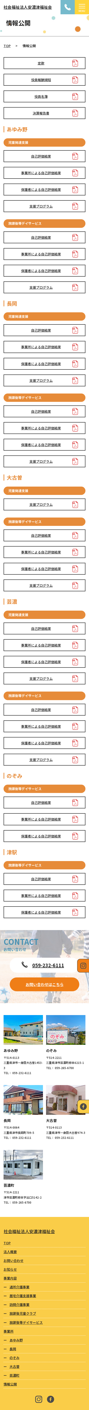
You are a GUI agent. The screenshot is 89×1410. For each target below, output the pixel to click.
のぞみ (14, 1358)
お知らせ (10, 1269)
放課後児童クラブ (22, 1313)
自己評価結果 (41, 156)
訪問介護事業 (19, 1304)
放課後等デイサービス (26, 1322)
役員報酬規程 (41, 79)
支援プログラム (41, 206)
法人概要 (10, 1252)
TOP (7, 45)
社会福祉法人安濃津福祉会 (28, 7)
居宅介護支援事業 (22, 1296)
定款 (41, 63)
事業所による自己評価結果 (41, 172)
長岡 (12, 1349)
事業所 (9, 1331)
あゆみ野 (16, 1340)
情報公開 (10, 1384)
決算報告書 (41, 113)
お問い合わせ (13, 1260)
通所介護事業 (19, 1287)
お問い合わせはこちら (45, 984)
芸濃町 (14, 1375)
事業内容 (10, 1278)
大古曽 (14, 1366)
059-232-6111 (48, 965)
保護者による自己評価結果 (41, 189)
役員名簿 (41, 96)
